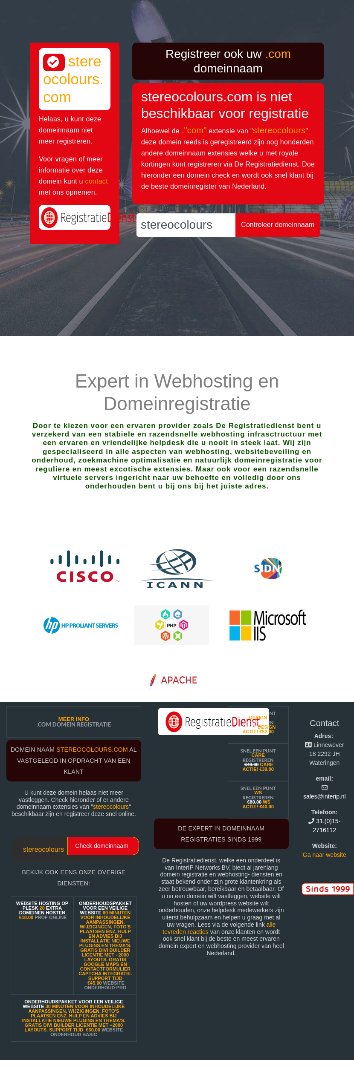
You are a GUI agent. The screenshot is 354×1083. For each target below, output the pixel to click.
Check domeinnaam (101, 845)
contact (96, 181)
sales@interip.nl (324, 796)
